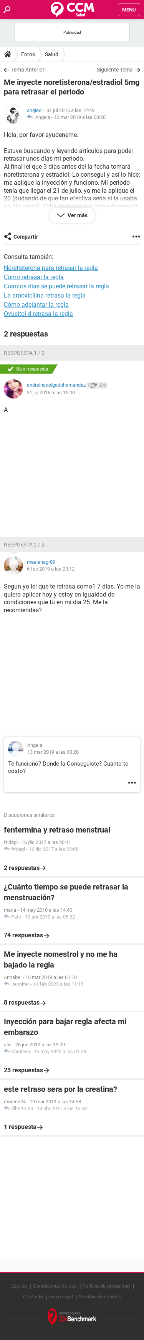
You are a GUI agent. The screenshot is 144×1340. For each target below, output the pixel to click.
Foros (28, 54)
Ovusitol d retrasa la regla (38, 313)
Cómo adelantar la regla (36, 304)
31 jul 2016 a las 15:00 (51, 392)
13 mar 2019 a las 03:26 (80, 117)
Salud (51, 54)
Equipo (19, 1286)
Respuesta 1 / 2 (24, 353)
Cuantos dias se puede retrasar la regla (56, 286)
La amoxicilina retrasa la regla (45, 295)
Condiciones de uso (54, 1286)
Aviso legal (61, 1296)
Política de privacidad (106, 1286)
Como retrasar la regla (34, 277)
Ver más (77, 215)
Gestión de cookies (100, 1296)
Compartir (25, 237)
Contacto (33, 1296)
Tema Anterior (28, 70)
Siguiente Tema (115, 70)
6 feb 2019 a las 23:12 (50, 569)
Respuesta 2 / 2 (24, 545)
